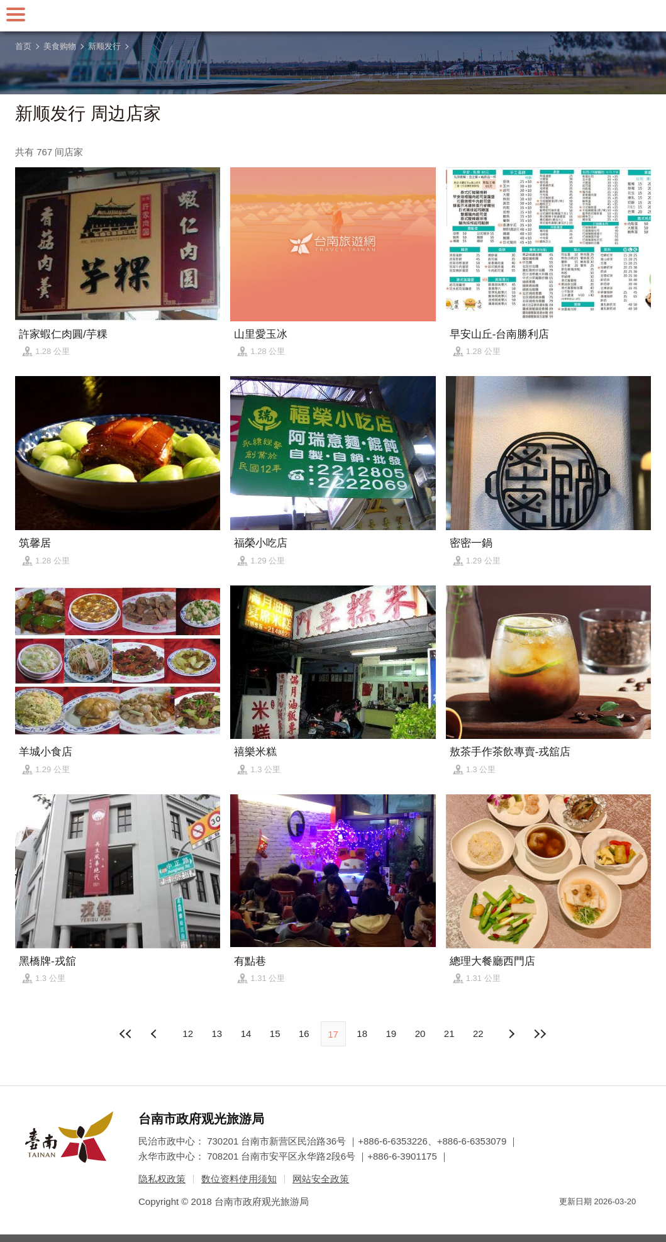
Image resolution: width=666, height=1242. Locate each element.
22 (478, 1033)
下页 (155, 1033)
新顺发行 (104, 46)
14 (246, 1033)
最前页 (125, 1033)
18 (362, 1033)
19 (391, 1033)
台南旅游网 (333, 16)
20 (420, 1033)
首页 (23, 46)
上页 (510, 1033)
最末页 (540, 1033)
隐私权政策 (162, 1178)
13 (216, 1033)
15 (275, 1033)
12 (187, 1033)
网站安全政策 (320, 1178)
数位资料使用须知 (239, 1178)
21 (449, 1033)
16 (304, 1033)
